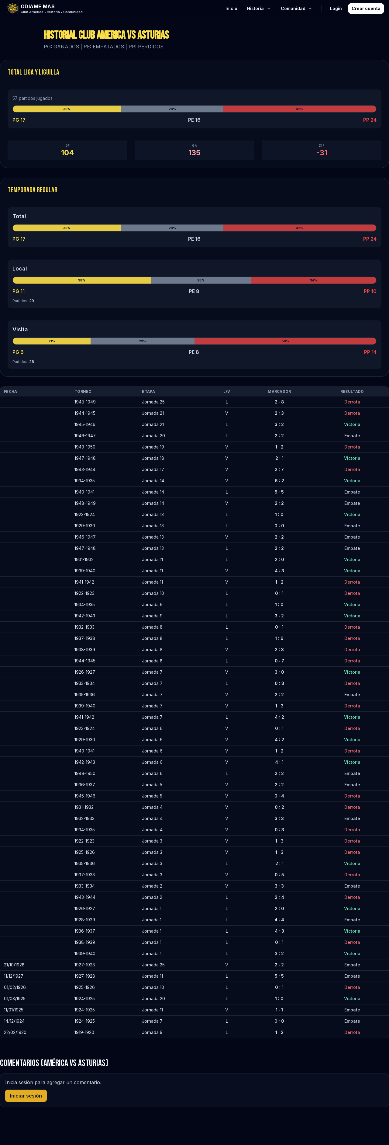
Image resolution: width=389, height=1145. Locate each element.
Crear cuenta (366, 8)
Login (336, 8)
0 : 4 (279, 795)
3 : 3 (279, 818)
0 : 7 (279, 660)
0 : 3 (279, 683)
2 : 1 (279, 458)
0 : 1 (279, 593)
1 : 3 (279, 705)
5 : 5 (279, 491)
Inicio (231, 8)
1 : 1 (279, 1009)
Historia (259, 8)
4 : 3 (279, 570)
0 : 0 (279, 525)
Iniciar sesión (26, 1096)
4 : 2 (279, 717)
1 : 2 (279, 446)
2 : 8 (279, 401)
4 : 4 (279, 919)
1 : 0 (279, 514)
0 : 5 (279, 874)
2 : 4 (279, 897)
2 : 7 (279, 469)
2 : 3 (279, 413)
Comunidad (297, 8)
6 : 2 (279, 480)
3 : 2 (279, 424)
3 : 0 (279, 672)
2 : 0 (279, 559)
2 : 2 (279, 435)
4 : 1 (279, 762)
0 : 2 (279, 807)
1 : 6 (279, 638)
